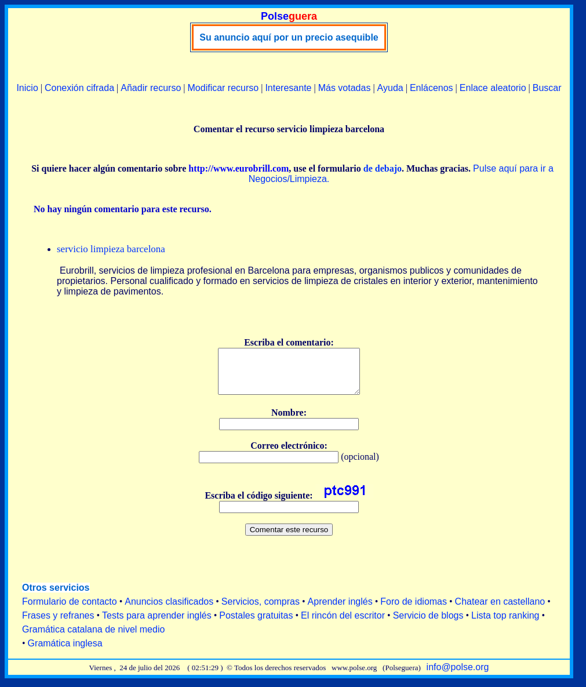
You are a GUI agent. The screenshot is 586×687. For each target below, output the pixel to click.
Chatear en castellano (500, 610)
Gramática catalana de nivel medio (93, 638)
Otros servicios (56, 596)
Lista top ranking (505, 624)
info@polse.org (458, 676)
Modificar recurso (223, 88)
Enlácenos (431, 88)
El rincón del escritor (343, 624)
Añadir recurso (151, 88)
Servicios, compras (260, 610)
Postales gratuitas (256, 624)
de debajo (382, 168)
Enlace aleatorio (493, 88)
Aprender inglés (340, 610)
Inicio (27, 88)
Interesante (288, 88)
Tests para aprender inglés (157, 624)
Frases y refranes (58, 624)
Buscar (547, 88)
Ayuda (390, 88)
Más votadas (344, 88)
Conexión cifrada (79, 88)
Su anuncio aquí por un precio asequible (288, 37)
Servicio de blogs (428, 624)
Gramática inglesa (65, 652)
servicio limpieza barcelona (111, 249)
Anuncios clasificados (169, 610)
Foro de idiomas (413, 610)
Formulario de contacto (69, 610)
